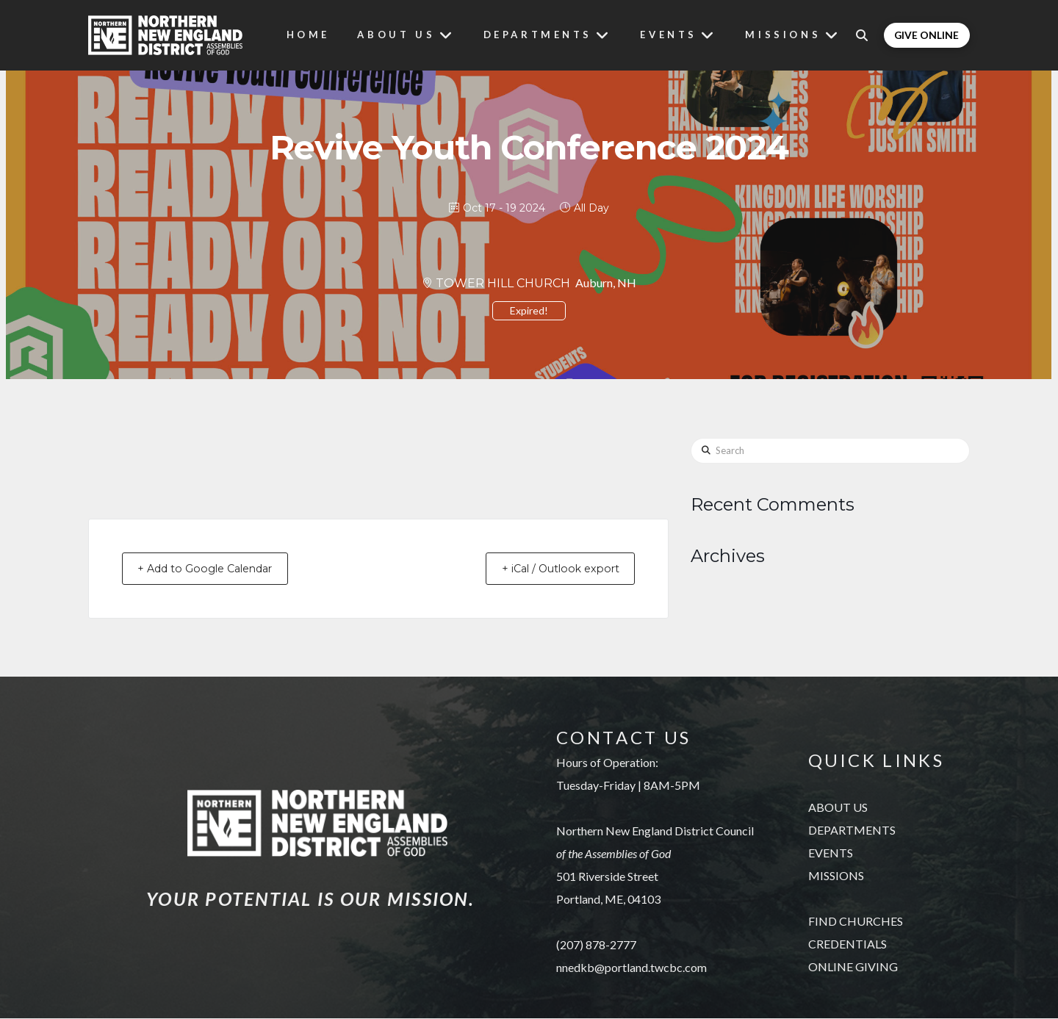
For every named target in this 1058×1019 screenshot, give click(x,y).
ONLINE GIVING (853, 968)
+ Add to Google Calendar (215, 569)
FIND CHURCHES (855, 922)
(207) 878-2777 (596, 945)
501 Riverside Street (607, 877)
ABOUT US (838, 808)
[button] (868, 35)
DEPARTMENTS (852, 831)
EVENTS (830, 854)
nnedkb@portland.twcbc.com (631, 968)
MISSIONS (836, 877)
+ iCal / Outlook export (551, 569)
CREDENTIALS (847, 945)
